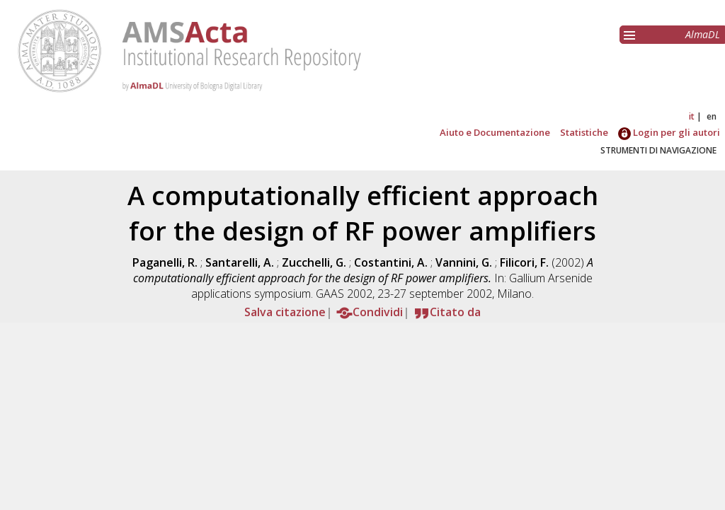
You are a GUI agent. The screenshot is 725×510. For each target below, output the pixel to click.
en (712, 116)
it (692, 116)
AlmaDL (702, 34)
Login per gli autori (669, 132)
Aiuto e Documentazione (495, 132)
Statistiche (584, 132)
